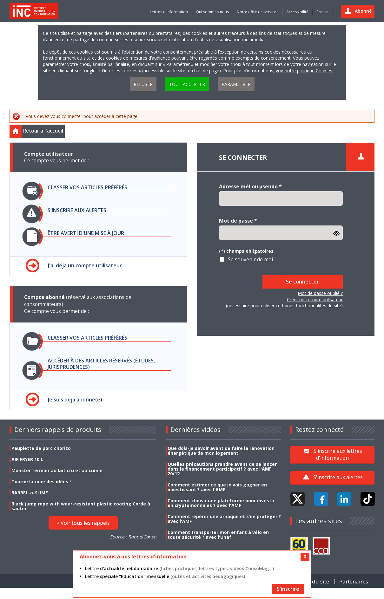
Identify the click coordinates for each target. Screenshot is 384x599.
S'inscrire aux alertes (338, 477)
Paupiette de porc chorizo (41, 448)
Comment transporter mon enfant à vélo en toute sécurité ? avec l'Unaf (218, 534)
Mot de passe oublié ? (320, 293)
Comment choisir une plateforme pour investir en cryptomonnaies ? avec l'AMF (221, 503)
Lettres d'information (169, 12)
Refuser (143, 84)
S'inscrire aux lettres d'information (338, 454)
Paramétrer (236, 84)
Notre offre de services (257, 12)
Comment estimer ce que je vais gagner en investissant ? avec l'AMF (217, 487)
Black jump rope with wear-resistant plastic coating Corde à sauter (80, 506)
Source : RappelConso (133, 537)
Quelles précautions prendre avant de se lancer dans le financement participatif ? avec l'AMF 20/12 (222, 469)
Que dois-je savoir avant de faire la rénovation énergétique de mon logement (221, 450)
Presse (322, 12)
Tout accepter (187, 84)
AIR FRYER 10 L (27, 459)
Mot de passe (238, 220)
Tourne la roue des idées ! (41, 482)
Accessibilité (297, 12)
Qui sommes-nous (212, 12)
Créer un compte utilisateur (315, 299)
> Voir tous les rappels (83, 522)
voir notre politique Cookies (305, 71)
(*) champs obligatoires (246, 251)
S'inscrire (288, 588)
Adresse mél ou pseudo (250, 186)
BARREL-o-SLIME (29, 493)
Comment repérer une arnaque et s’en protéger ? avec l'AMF (224, 518)
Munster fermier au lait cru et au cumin (57, 470)
